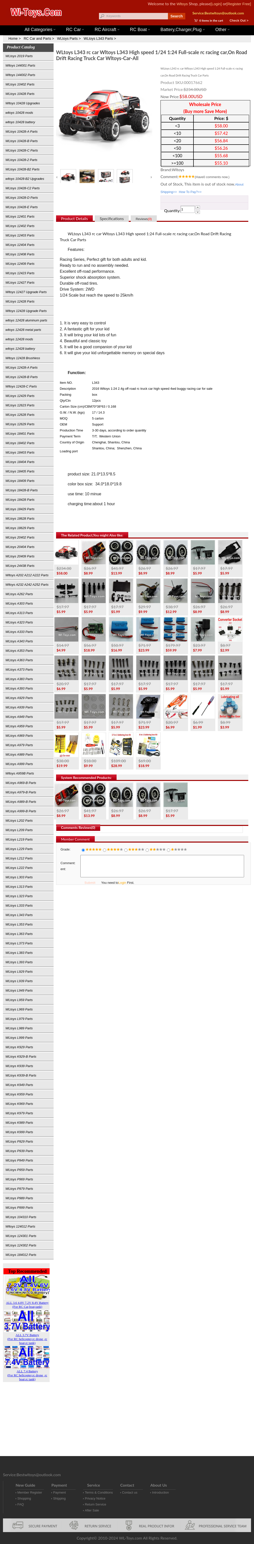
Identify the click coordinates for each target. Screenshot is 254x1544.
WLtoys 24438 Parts (19, 566)
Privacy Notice (95, 1498)
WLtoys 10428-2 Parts (21, 160)
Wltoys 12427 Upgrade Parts (26, 292)
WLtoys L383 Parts (19, 953)
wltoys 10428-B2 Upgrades (24, 179)
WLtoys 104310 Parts (20, 1217)
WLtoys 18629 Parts (19, 528)
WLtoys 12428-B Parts (21, 377)
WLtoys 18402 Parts (19, 443)
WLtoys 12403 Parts (19, 235)
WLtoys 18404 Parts (19, 462)
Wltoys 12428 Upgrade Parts (26, 311)
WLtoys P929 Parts (19, 1141)
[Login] (216, 4)
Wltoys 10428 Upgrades (22, 103)
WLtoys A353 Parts (19, 651)
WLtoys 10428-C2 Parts (22, 188)
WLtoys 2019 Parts (19, 56)
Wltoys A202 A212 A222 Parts (26, 575)
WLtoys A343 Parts (19, 641)
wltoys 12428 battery (20, 348)
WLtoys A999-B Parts (20, 811)
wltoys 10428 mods (19, 113)
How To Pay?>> (190, 192)
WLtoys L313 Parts (19, 886)
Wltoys (182, 4)
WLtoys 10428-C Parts (21, 150)
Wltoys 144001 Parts (132, 22)
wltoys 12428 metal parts (23, 330)
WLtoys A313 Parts (19, 613)
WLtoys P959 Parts (19, 1170)
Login (122, 883)
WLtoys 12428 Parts (19, 301)
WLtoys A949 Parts (19, 717)
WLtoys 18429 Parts (19, 509)
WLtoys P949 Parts (19, 1160)
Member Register (29, 1492)
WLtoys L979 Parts (19, 1019)
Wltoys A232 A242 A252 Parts (26, 584)
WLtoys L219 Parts (19, 839)
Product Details (74, 218)
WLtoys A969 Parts (19, 735)
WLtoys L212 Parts (19, 858)
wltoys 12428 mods (19, 339)
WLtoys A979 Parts (19, 745)
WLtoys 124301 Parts (20, 1236)
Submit (89, 883)
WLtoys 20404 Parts (19, 547)
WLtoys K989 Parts (19, 1122)
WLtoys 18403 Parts (19, 452)
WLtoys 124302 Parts (20, 1245)
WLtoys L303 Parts (19, 877)
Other (222, 29)
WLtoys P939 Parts (19, 1151)
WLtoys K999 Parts (19, 1132)
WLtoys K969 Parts (19, 1104)
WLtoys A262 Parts (19, 594)
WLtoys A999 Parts (19, 764)
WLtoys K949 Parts (19, 1085)
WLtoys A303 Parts (19, 603)
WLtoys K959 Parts (19, 1094)
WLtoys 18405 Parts (19, 471)
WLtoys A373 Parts (19, 669)
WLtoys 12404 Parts (19, 245)
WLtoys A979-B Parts (20, 792)
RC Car (75, 29)
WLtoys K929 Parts (19, 1047)
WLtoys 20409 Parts (19, 556)
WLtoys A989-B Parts (20, 802)
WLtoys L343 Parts (19, 915)
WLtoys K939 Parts (19, 1066)
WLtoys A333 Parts (19, 632)
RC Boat (140, 29)
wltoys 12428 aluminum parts (26, 320)
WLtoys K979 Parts (19, 1113)
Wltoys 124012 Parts (20, 1226)
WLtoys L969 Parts (19, 1009)
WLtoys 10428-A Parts (21, 131)
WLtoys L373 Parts (19, 943)
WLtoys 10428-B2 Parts (22, 169)
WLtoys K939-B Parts (20, 1075)
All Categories (40, 29)
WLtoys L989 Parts (19, 1028)
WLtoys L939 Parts (19, 981)
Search (176, 16)
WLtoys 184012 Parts (20, 1255)
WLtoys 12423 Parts (19, 273)
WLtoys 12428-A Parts (21, 367)
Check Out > (238, 20)
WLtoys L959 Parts (19, 1000)
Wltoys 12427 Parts (154, 22)
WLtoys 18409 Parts (19, 481)
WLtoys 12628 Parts (19, 415)
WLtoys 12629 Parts (19, 424)
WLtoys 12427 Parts (19, 282)
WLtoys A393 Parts (19, 688)
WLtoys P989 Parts (19, 1198)
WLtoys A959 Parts (19, 726)
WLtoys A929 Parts (19, 698)
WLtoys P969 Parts (19, 1179)
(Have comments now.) (212, 177)
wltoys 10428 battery (20, 122)
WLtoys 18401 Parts (19, 433)
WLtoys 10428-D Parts (21, 197)
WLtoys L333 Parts (19, 905)
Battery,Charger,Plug (182, 29)
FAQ (20, 1504)
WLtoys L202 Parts (19, 820)
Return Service (95, 1504)
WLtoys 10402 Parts (19, 84)
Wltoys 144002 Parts (20, 75)
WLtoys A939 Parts (19, 707)
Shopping (24, 1498)
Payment (59, 1492)
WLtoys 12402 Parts (19, 226)
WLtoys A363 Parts (19, 660)
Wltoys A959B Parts (19, 773)
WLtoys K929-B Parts (20, 1056)
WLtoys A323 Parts (19, 622)
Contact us (129, 1492)
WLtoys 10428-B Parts (21, 141)
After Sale (92, 1510)
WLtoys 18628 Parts (19, 518)
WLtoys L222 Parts (19, 868)
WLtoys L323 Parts (19, 896)
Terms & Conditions (99, 1492)
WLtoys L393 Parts (19, 962)
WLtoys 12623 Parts (19, 405)
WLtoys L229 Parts (19, 849)
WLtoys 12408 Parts (19, 254)
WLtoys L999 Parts (19, 1038)
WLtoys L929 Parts (19, 971)
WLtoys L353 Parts (19, 924)
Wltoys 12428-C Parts (21, 386)
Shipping (59, 1498)
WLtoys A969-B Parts (20, 783)
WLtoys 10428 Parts (19, 94)
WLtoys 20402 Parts (19, 537)
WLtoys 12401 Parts (19, 216)
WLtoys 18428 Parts (19, 500)
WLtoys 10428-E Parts (21, 207)
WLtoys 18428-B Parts (21, 490)
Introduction (160, 1492)
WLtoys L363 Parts (19, 934)
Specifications (112, 218)
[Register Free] (238, 4)
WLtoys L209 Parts (19, 830)
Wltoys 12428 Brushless (22, 358)
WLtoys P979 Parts (19, 1189)
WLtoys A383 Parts (19, 679)
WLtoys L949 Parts (19, 990)
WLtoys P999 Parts (19, 1207)
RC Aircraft (107, 29)
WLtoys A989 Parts (19, 754)
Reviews (144, 219)
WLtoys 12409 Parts (19, 264)
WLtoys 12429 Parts (19, 396)
